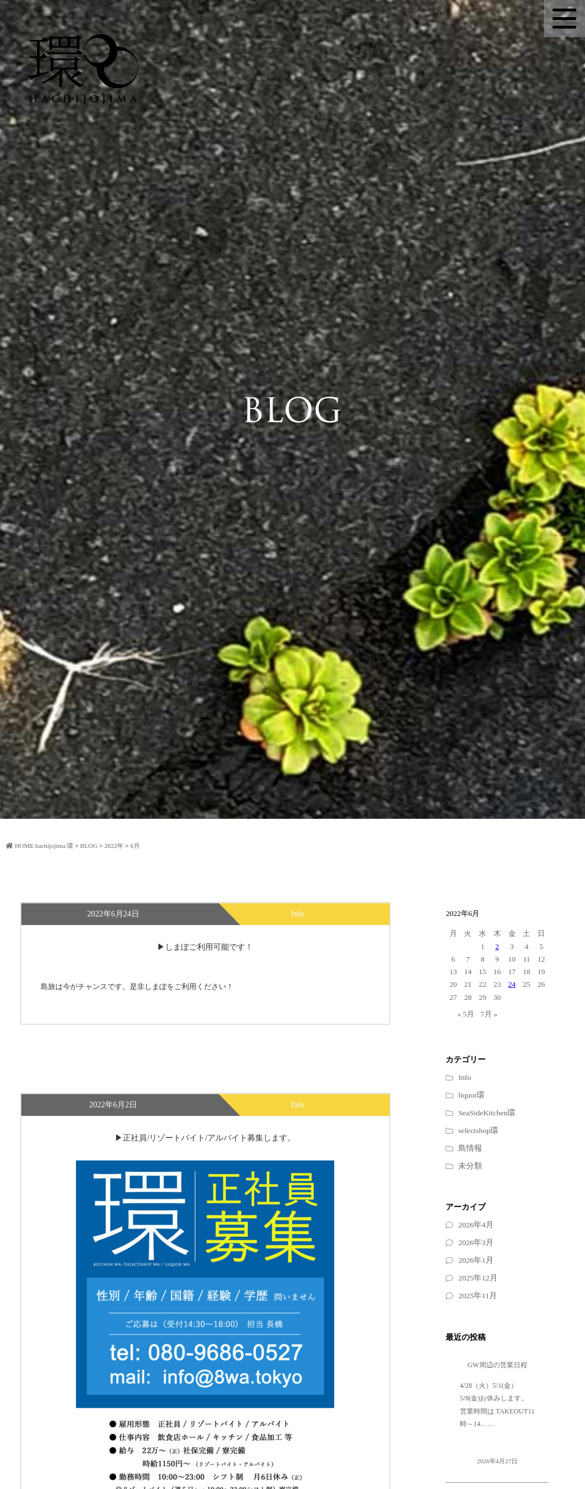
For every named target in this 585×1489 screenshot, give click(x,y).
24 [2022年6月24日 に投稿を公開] (512, 984)
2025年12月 (478, 1278)
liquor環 (471, 1095)
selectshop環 (478, 1130)
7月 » (488, 1014)
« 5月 (465, 1014)
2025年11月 (477, 1295)
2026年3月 (476, 1242)
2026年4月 (476, 1224)
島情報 (470, 1148)
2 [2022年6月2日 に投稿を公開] (497, 946)
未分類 (470, 1166)
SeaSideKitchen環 (486, 1112)
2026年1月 (476, 1260)
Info (464, 1077)
